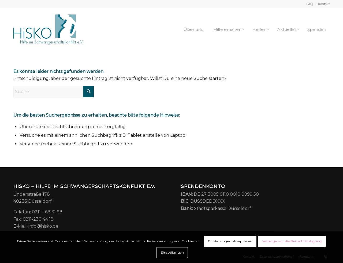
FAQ (309, 4)
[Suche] (53, 91)
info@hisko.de (43, 226)
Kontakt (324, 4)
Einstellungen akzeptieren (230, 241)
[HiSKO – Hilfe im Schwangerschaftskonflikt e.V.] (48, 29)
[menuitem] (309, 4)
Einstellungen (172, 252)
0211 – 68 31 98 (47, 211)
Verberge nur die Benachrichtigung (292, 241)
